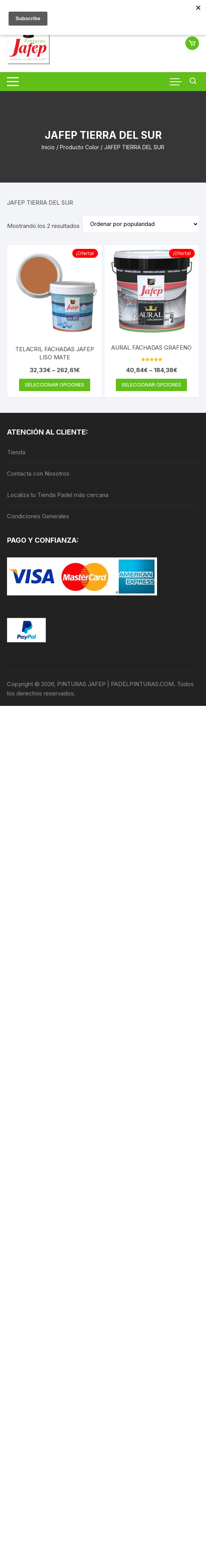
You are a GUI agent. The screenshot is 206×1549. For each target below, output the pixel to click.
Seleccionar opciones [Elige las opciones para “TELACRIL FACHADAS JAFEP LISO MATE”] (54, 385)
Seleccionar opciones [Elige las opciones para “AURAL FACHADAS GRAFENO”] (151, 385)
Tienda (16, 452)
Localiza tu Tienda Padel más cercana (57, 495)
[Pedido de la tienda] (140, 224)
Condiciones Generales (38, 516)
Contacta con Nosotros (38, 473)
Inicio (48, 147)
